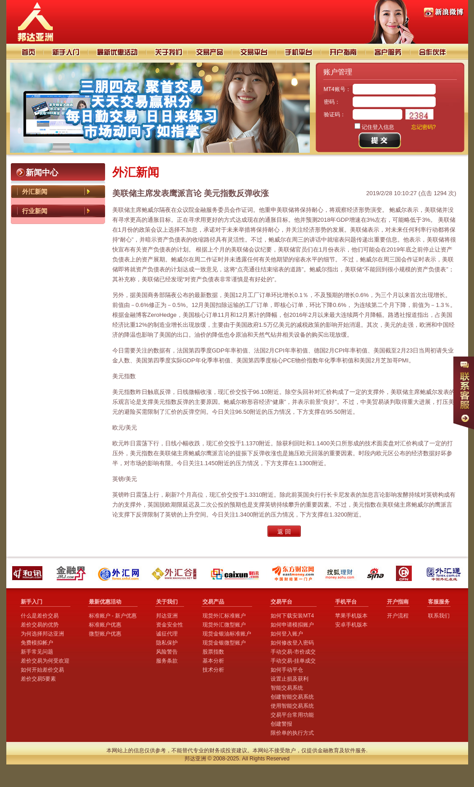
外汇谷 (176, 573)
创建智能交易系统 (292, 697)
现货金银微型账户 (224, 643)
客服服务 (439, 602)
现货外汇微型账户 (224, 625)
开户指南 (344, 51)
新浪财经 (376, 573)
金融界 (72, 573)
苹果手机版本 (351, 616)
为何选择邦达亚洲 (42, 634)
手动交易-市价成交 (293, 652)
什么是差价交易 (40, 616)
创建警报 (281, 724)
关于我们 (167, 51)
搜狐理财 (341, 573)
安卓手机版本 (351, 625)
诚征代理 (167, 634)
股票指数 (213, 652)
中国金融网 (405, 573)
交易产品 (209, 51)
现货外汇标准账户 (224, 616)
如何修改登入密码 (292, 643)
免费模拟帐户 (37, 643)
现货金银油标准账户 (226, 634)
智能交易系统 (287, 688)
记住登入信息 (378, 127)
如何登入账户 (287, 634)
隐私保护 (167, 643)
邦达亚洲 (167, 616)
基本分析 (213, 661)
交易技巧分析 (117, 51)
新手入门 (66, 51)
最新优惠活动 (105, 602)
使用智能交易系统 (292, 706)
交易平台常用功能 (292, 715)
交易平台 (254, 51)
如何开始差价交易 (42, 670)
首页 (25, 51)
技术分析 (213, 670)
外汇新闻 (34, 191)
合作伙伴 (438, 51)
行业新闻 (34, 211)
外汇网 (120, 573)
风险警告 (167, 652)
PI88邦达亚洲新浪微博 (444, 12)
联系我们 (439, 616)
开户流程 (398, 616)
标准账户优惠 (105, 625)
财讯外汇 (236, 573)
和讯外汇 (28, 573)
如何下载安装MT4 (292, 616)
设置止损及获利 (289, 679)
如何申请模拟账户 (292, 625)
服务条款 (167, 661)
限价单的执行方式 (292, 733)
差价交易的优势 (40, 625)
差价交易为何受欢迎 (45, 661)
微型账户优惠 (105, 634)
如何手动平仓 (287, 670)
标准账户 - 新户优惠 (113, 616)
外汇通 (444, 573)
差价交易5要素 (38, 679)
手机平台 (299, 51)
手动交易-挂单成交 (293, 661)
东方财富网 (294, 573)
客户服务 (388, 51)
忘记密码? (423, 127)
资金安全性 (169, 625)
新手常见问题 (37, 652)
